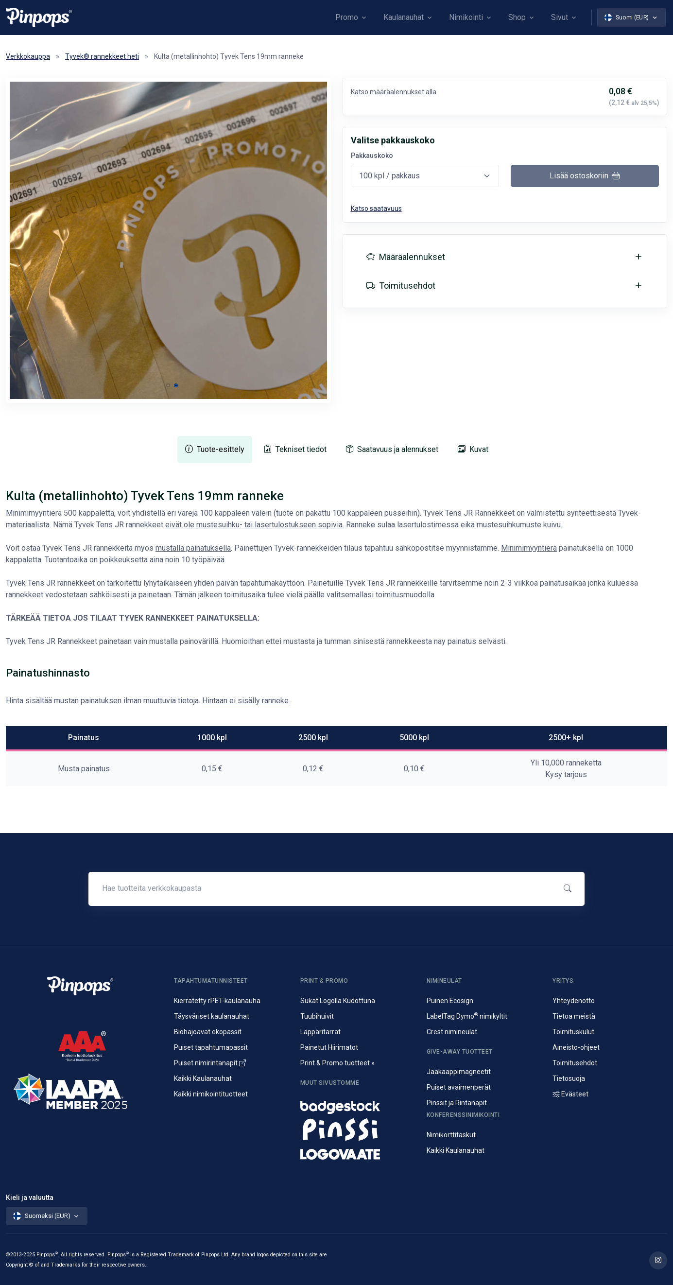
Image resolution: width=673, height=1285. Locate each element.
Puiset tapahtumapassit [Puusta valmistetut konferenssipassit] (211, 1047)
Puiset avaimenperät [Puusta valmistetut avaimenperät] (459, 1087)
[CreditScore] (82, 1046)
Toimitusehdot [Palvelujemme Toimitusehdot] (574, 1063)
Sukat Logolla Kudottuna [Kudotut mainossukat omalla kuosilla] (337, 1001)
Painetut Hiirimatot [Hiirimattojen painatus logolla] (329, 1047)
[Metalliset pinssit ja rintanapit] (357, 1128)
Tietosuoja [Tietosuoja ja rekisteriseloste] (568, 1078)
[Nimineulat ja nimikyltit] (357, 1105)
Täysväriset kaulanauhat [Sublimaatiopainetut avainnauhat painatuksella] (211, 1016)
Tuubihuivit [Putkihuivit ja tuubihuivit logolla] (317, 1016)
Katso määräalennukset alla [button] (393, 92)
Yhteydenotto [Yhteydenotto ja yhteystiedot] (573, 1001)
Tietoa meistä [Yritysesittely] (573, 1016)
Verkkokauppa (28, 56)
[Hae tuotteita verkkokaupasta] (321, 888)
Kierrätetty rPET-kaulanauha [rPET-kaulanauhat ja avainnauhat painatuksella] (217, 1001)
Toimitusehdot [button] (400, 285)
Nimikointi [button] (466, 17)
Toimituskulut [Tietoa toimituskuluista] (573, 1032)
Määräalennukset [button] (405, 256)
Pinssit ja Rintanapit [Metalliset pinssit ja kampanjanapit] (457, 1103)
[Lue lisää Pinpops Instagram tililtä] (658, 1260)
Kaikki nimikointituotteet (211, 1094)
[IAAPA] (88, 1087)
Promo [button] (346, 17)
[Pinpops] (39, 17)
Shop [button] (517, 17)
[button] (168, 385)
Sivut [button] (559, 17)
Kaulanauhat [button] (403, 17)
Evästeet (570, 1094)
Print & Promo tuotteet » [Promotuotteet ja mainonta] (337, 1063)
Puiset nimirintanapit (210, 1063)
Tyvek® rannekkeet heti (102, 56)
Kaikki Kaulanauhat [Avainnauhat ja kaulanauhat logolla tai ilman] (203, 1078)
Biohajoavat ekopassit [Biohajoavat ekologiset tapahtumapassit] (208, 1032)
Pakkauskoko (372, 155)
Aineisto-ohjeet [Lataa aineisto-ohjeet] (576, 1047)
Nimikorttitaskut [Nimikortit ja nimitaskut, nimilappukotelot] (451, 1135)
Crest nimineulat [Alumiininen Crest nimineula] (452, 1032)
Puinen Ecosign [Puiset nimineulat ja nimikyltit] (450, 1001)
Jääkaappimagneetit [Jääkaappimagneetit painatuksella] (459, 1072)
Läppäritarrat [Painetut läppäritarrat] (320, 1032)
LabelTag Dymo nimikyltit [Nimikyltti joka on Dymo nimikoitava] (467, 1016)
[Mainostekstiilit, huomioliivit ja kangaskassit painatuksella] (357, 1152)
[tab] (214, 449)
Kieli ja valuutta (29, 1197)
